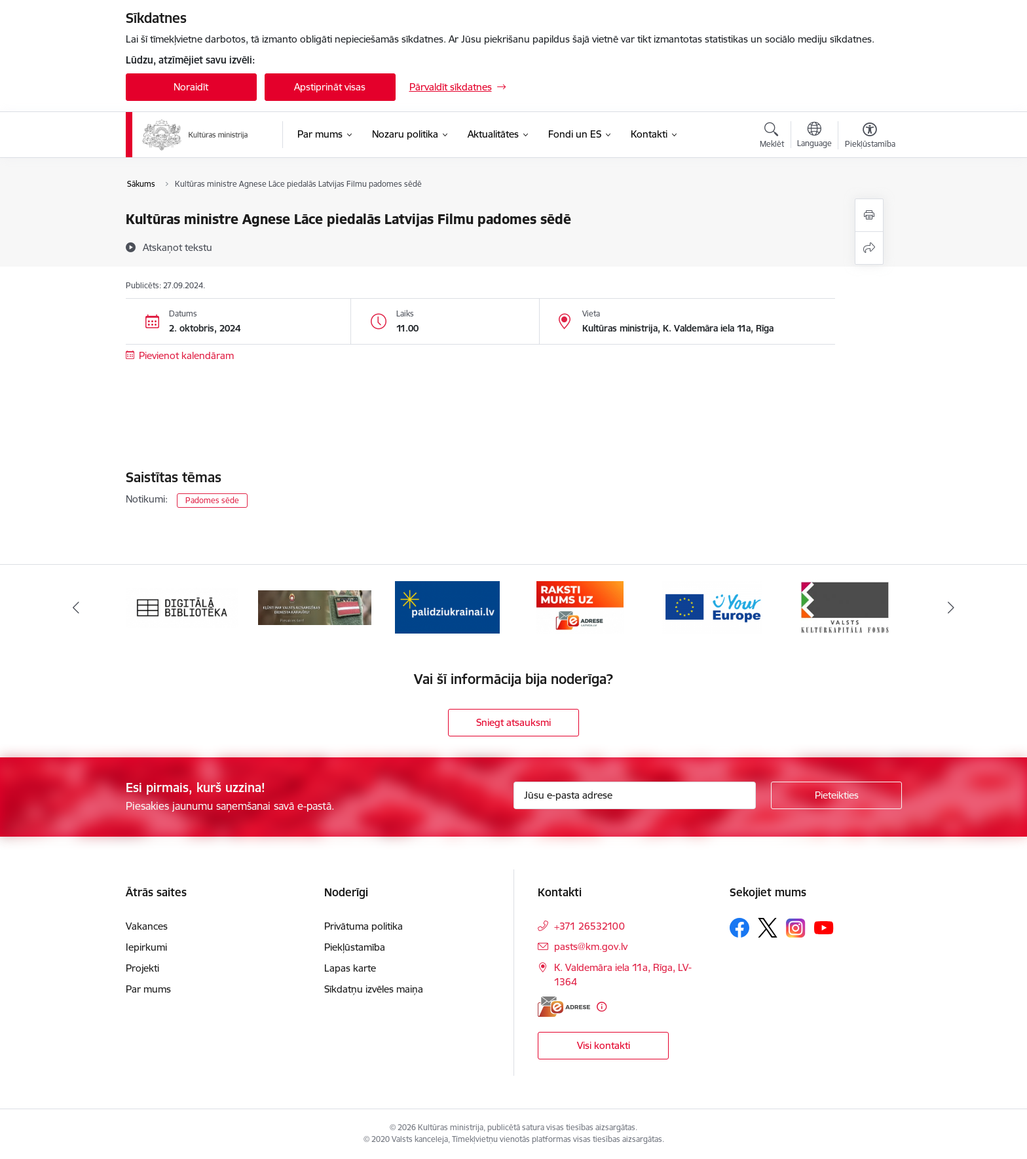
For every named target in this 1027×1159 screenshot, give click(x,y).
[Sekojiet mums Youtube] (824, 927)
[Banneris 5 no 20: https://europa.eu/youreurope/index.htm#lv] (712, 606)
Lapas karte (350, 968)
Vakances (147, 926)
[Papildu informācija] (602, 1007)
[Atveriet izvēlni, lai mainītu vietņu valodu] (814, 136)
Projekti (142, 968)
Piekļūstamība (354, 947)
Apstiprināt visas (329, 87)
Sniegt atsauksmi (513, 722)
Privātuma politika (363, 926)
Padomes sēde (212, 500)
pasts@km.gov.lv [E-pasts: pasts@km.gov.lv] (590, 946)
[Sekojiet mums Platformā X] (767, 928)
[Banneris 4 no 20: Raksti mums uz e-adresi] (580, 606)
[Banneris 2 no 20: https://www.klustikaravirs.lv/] (314, 606)
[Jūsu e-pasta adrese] (635, 795)
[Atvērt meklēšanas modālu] (772, 137)
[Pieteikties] (836, 795)
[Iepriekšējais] (76, 607)
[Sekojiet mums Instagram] (796, 928)
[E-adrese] (564, 1006)
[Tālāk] (952, 607)
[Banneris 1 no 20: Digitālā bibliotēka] (182, 606)
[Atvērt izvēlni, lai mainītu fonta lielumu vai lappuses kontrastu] (870, 137)
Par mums (148, 989)
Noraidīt (191, 87)
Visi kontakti (603, 1045)
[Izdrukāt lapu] (869, 215)
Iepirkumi (146, 947)
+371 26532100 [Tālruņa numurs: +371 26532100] (589, 926)
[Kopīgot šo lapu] (869, 248)
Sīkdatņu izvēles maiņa (373, 989)
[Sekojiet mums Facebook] (739, 928)
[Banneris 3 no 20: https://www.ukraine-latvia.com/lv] (447, 606)
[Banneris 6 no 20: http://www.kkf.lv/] (844, 606)
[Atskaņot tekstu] (177, 247)
